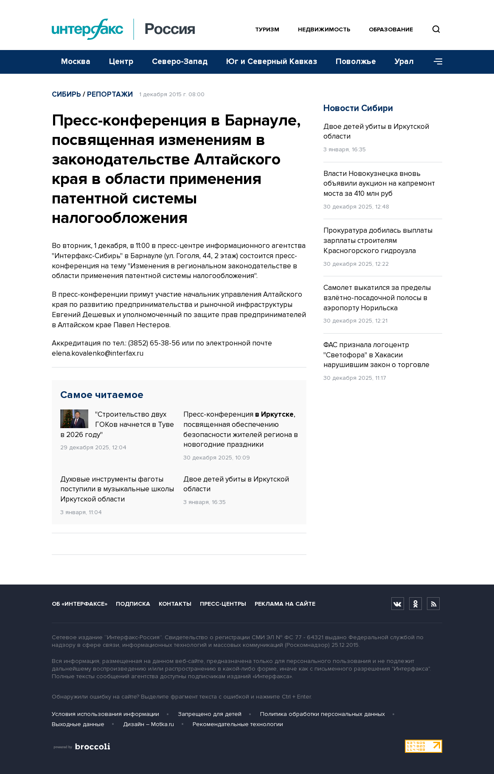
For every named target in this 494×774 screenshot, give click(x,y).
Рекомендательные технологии (238, 724)
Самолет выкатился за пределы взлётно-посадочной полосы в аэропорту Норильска (377, 297)
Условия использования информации (105, 714)
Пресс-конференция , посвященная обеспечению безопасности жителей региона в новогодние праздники (240, 429)
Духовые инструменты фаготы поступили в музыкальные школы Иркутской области (117, 489)
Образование (391, 29)
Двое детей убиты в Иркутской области (236, 484)
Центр (121, 62)
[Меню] (435, 62)
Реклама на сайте (285, 603)
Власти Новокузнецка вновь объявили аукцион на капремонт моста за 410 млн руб (379, 183)
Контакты (175, 603)
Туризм (267, 29)
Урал (404, 62)
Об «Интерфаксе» (79, 603)
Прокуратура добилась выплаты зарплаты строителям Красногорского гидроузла (377, 240)
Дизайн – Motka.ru (148, 724)
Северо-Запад (180, 62)
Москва (75, 62)
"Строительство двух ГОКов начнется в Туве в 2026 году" (117, 424)
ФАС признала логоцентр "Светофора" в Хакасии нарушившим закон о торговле (376, 355)
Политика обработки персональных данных (322, 714)
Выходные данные (78, 724)
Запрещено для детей (209, 714)
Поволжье (356, 62)
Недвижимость (324, 29)
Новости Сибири (358, 108)
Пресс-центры (223, 603)
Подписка (133, 603)
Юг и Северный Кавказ (271, 62)
